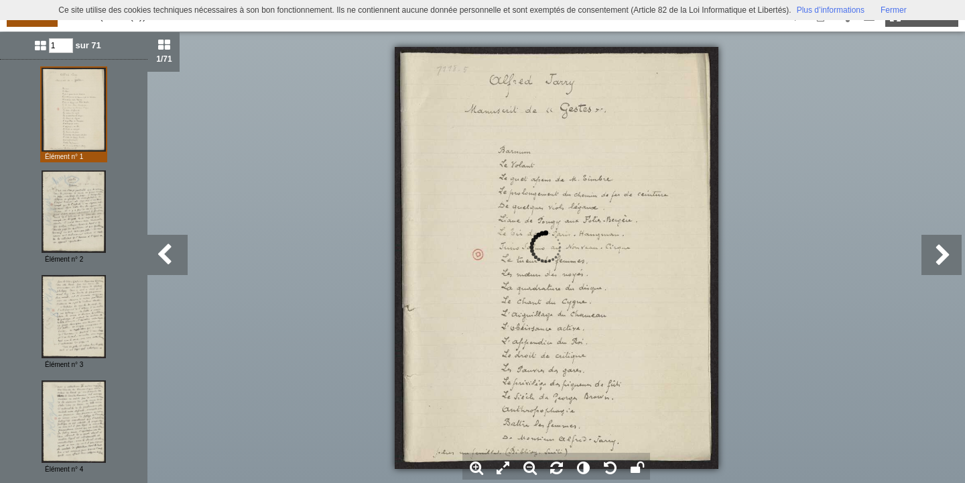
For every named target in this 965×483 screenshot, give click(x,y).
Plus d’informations (830, 10)
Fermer (894, 10)
